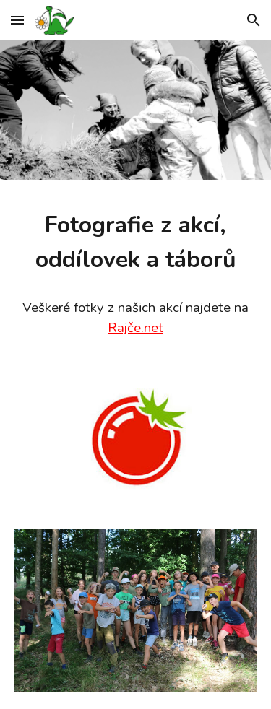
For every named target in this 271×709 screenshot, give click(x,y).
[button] (17, 20)
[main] (136, 242)
